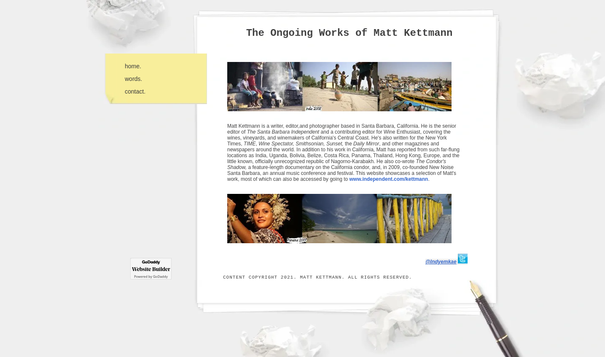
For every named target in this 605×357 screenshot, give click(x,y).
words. (133, 78)
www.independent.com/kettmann (388, 179)
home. (133, 66)
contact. (135, 91)
